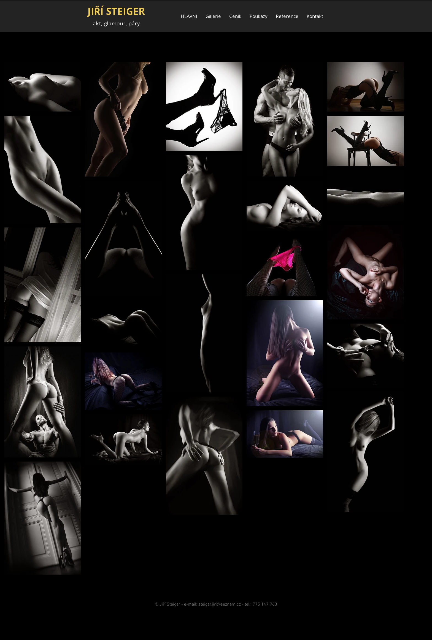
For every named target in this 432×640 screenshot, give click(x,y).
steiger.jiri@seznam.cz (219, 604)
